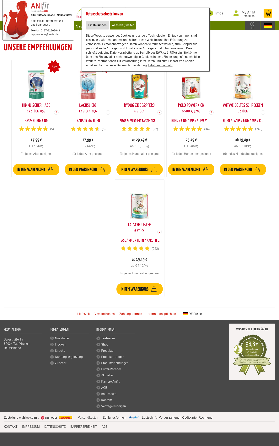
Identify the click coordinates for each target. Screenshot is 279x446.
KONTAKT (11, 426)
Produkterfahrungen (114, 363)
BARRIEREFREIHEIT (83, 426)
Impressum (108, 394)
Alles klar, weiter (123, 25)
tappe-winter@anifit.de (44, 34)
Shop (104, 344)
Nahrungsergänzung (69, 357)
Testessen (108, 338)
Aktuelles (107, 375)
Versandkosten (104, 314)
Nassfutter (62, 338)
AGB (104, 387)
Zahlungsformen (130, 314)
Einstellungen (97, 25)
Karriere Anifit (110, 381)
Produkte (107, 350)
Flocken (60, 344)
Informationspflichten (161, 314)
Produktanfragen (112, 357)
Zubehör (60, 363)
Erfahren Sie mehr (160, 65)
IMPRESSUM (31, 426)
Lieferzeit (83, 314)
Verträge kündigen (113, 406)
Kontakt (106, 400)
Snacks (60, 350)
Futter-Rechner (111, 369)
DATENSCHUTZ (55, 426)
